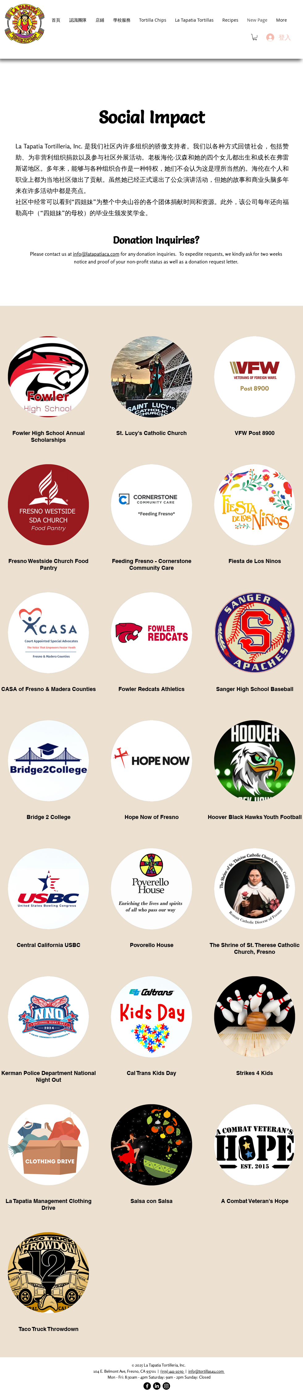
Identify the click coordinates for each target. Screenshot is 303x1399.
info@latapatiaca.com (96, 254)
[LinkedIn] (156, 1386)
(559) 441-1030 (172, 1371)
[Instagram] (166, 1386)
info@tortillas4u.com (206, 1371)
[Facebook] (147, 1386)
